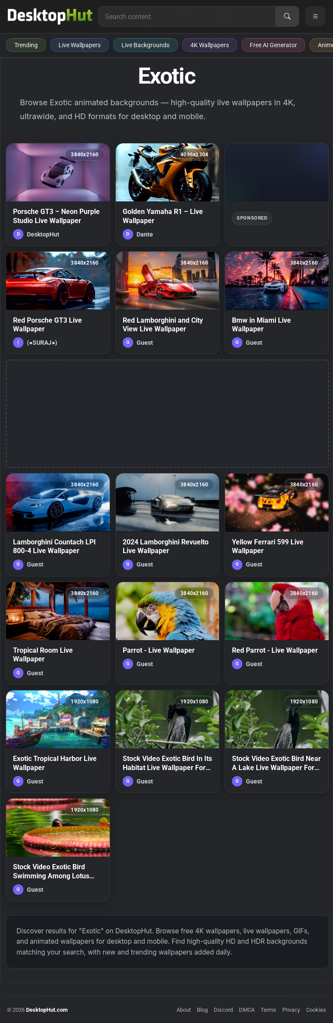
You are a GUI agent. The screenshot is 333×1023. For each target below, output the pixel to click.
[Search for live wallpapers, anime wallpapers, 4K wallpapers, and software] (187, 16)
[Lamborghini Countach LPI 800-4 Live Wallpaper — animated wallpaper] (58, 524)
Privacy (291, 1010)
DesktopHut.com (47, 1010)
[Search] (287, 16)
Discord (223, 1010)
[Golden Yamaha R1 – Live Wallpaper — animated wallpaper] (167, 194)
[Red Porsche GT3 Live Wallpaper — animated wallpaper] (58, 303)
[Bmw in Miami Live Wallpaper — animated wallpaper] (277, 303)
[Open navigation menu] (315, 16)
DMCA (247, 1010)
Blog (202, 1010)
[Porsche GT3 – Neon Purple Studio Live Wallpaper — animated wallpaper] (58, 194)
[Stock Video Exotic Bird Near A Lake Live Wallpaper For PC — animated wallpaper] (277, 741)
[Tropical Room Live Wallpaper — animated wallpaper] (58, 633)
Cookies (316, 1010)
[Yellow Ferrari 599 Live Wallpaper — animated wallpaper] (277, 524)
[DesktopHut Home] (50, 16)
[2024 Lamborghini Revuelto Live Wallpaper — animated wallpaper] (167, 524)
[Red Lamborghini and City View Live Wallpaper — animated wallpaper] (167, 303)
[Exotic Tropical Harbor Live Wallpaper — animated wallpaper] (58, 741)
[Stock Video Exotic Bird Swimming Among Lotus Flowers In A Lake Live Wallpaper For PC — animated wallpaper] (58, 850)
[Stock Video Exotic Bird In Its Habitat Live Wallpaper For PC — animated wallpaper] (167, 741)
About (183, 1010)
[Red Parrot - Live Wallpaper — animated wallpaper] (277, 633)
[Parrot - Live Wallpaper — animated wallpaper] (167, 633)
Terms (268, 1010)
